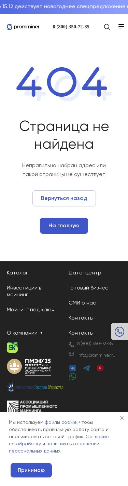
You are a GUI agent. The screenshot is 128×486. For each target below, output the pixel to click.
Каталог (17, 273)
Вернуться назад (64, 198)
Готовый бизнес (88, 288)
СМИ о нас (82, 303)
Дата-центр (85, 273)
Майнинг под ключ (31, 310)
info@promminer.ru (96, 355)
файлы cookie (60, 422)
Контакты (81, 318)
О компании (22, 333)
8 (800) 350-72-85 (71, 26)
